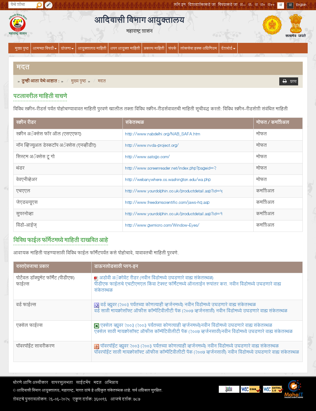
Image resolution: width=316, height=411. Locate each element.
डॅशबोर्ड (228, 49)
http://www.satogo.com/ (147, 157)
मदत (98, 383)
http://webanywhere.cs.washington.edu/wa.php (168, 180)
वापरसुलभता (62, 383)
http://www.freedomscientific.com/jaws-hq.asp (167, 203)
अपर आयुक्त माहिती (125, 49)
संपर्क (172, 49)
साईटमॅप (83, 383)
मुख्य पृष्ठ (22, 49)
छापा (293, 82)
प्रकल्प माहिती (154, 49)
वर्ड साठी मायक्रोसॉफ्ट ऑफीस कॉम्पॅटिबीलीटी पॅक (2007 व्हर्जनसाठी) (190, 311)
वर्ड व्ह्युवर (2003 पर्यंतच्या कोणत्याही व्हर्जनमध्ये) (178, 305)
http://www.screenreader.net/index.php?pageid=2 (170, 169)
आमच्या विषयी (45, 49)
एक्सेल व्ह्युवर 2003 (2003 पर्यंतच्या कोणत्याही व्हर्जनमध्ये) (186, 326)
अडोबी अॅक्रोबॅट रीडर (156, 278)
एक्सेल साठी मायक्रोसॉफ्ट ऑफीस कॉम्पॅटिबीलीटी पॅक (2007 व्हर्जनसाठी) (193, 332)
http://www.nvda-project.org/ (152, 146)
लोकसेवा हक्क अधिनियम (198, 49)
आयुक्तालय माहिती (92, 49)
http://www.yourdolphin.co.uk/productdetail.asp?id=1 (173, 214)
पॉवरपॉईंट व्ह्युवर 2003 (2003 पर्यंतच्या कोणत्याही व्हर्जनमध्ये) (189, 346)
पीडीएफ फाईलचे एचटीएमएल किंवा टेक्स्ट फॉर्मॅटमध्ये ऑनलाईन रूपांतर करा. (187, 288)
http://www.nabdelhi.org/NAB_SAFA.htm (162, 134)
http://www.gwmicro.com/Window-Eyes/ (162, 226)
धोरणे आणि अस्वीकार (30, 383)
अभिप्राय (111, 383)
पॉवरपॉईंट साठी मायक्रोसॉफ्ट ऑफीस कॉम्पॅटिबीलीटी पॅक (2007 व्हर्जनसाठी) (196, 353)
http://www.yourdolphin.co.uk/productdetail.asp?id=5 (173, 191)
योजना (67, 49)
